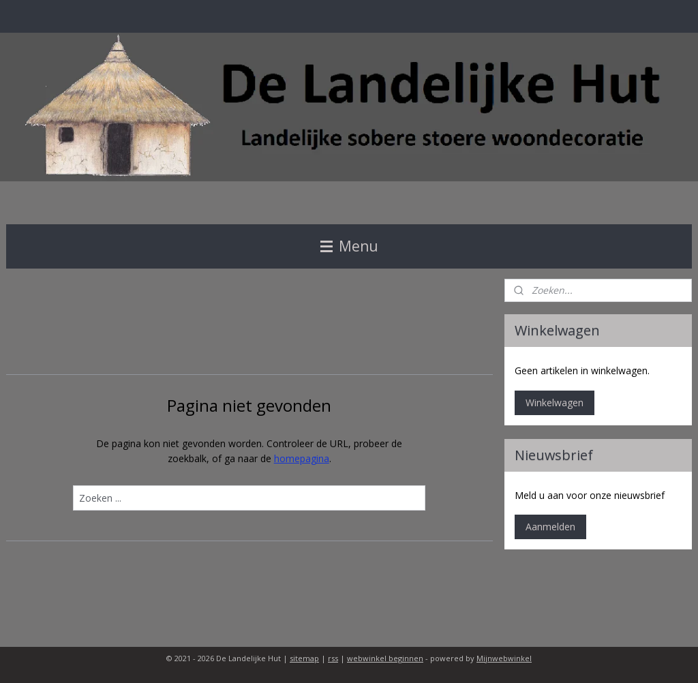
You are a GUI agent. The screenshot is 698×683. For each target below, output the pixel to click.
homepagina (301, 458)
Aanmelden (550, 526)
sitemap (304, 658)
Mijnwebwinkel (504, 658)
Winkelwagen (554, 402)
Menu (349, 246)
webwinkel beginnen (385, 658)
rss (333, 658)
